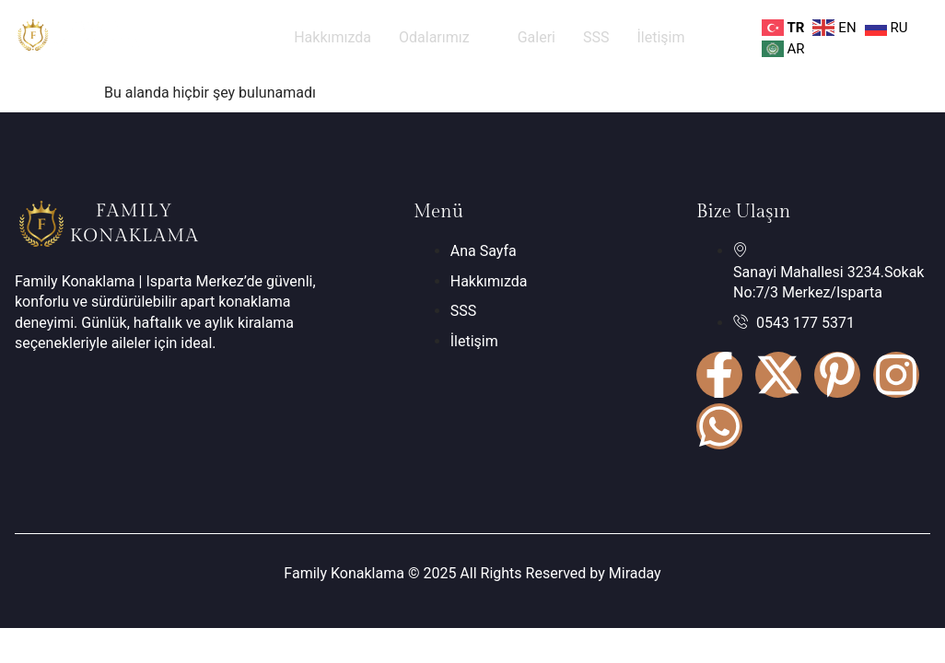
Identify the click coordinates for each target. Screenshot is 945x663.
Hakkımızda (332, 37)
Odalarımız (444, 37)
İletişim (660, 37)
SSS (596, 37)
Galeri (536, 37)
